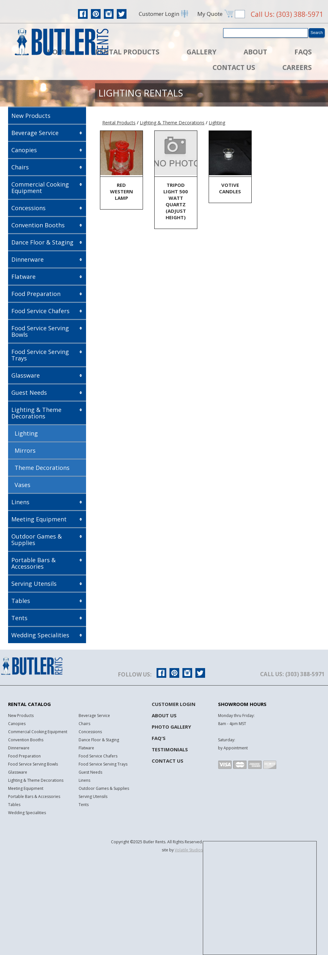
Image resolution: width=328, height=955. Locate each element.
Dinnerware (27, 259)
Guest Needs (29, 392)
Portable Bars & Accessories (33, 563)
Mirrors (25, 450)
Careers (297, 67)
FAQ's (159, 738)
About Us (164, 715)
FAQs (303, 51)
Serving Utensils (34, 583)
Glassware (25, 375)
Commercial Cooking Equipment (40, 187)
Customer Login (173, 704)
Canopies (24, 150)
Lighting (26, 433)
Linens (20, 502)
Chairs (20, 167)
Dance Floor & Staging (42, 242)
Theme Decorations (42, 468)
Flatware (23, 276)
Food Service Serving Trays (40, 355)
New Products (30, 115)
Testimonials (170, 749)
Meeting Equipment (39, 519)
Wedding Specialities (40, 635)
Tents (19, 618)
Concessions (28, 208)
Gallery (201, 51)
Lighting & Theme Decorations (36, 413)
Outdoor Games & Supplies (36, 539)
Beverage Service (35, 133)
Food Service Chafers (40, 311)
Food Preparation (35, 294)
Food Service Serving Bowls (40, 331)
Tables (20, 601)
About (255, 51)
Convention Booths (38, 225)
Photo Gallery (171, 726)
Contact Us (234, 67)
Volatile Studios (189, 850)
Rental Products (127, 51)
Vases (22, 485)
